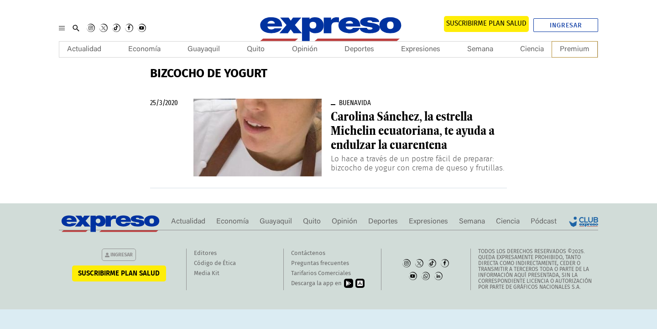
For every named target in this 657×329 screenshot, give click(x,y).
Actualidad (84, 49)
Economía (144, 49)
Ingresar (566, 25)
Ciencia (532, 49)
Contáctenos (308, 253)
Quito (256, 49)
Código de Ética (215, 263)
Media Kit (206, 273)
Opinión (305, 49)
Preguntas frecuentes (320, 263)
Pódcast (544, 221)
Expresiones (420, 49)
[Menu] (62, 28)
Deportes (359, 49)
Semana (480, 49)
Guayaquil (204, 49)
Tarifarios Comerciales (321, 273)
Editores (205, 253)
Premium (574, 49)
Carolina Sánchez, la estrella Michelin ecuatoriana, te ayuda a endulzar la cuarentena (413, 130)
